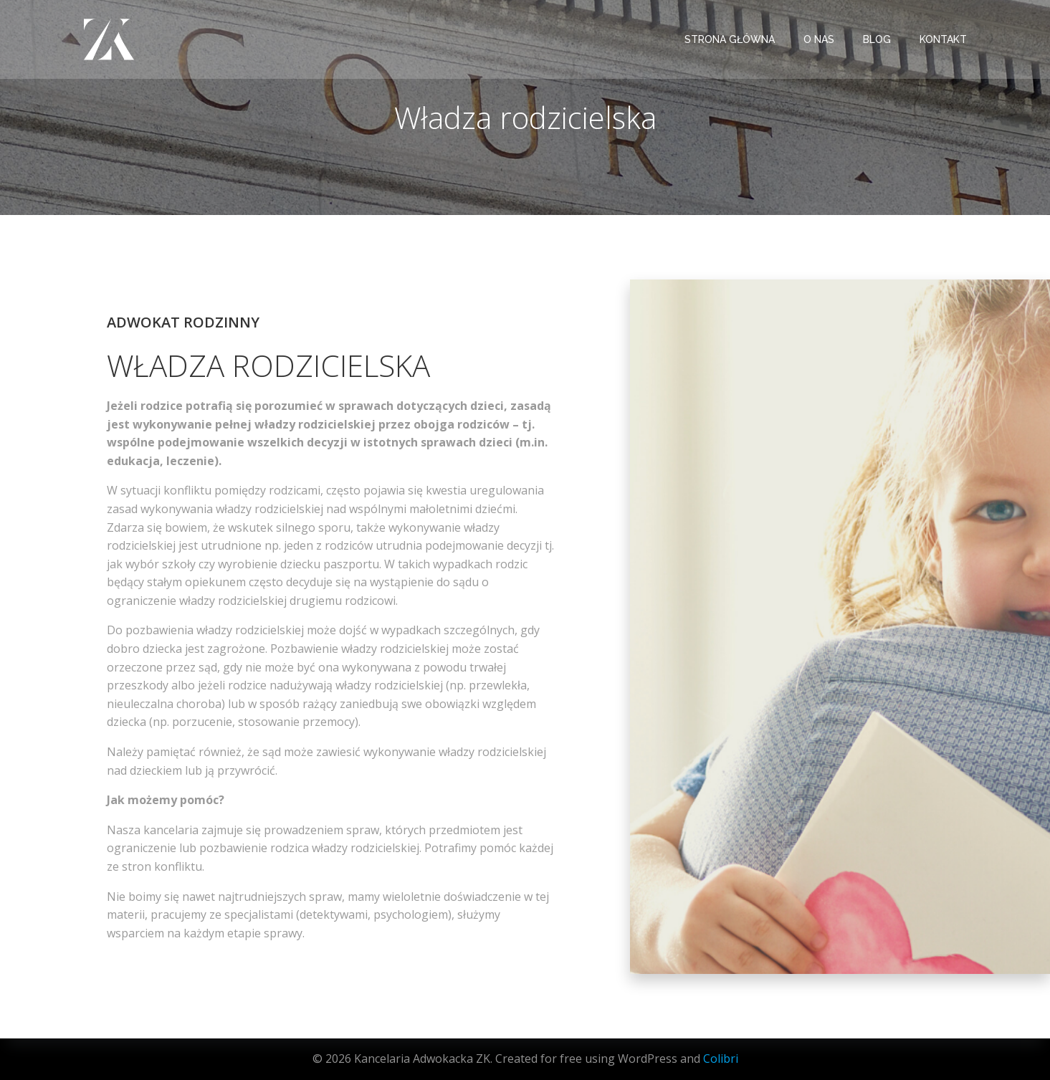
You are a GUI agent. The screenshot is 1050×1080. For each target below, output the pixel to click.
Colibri (720, 1058)
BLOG (877, 39)
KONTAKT (943, 39)
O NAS (818, 39)
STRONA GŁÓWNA (729, 39)
